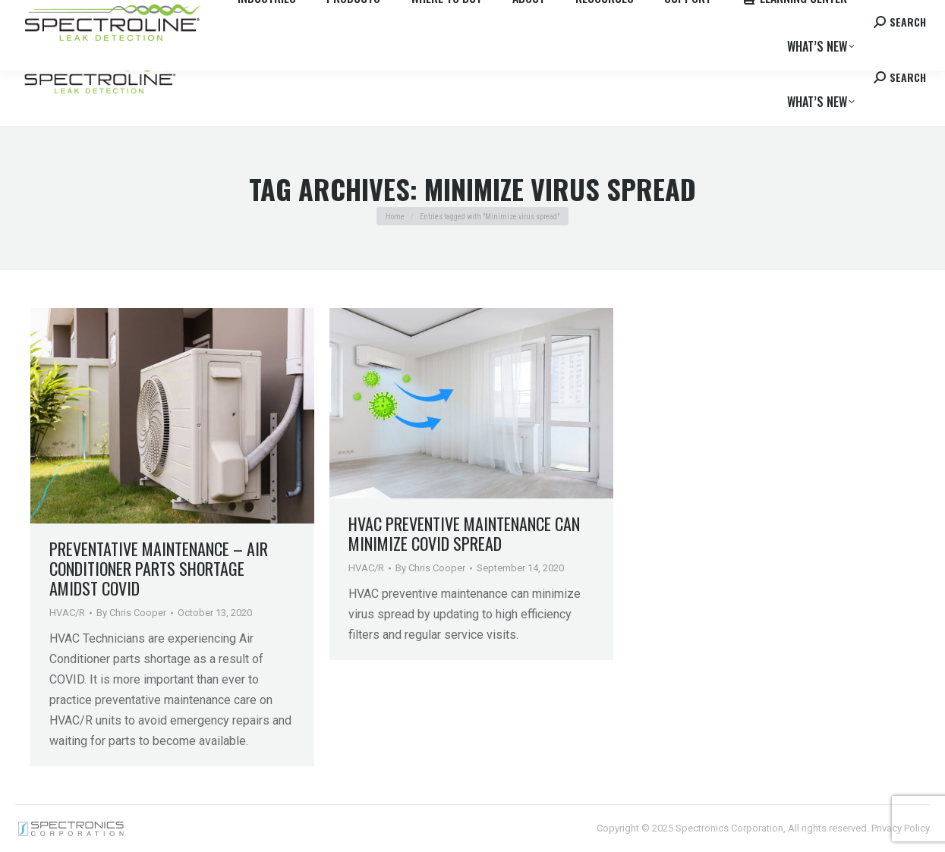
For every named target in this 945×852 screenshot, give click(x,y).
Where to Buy (169, 14)
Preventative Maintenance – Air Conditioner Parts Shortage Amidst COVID (158, 568)
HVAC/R (67, 612)
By (131, 612)
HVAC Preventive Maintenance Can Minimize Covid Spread (464, 533)
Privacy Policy (900, 828)
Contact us (809, 14)
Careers (229, 14)
